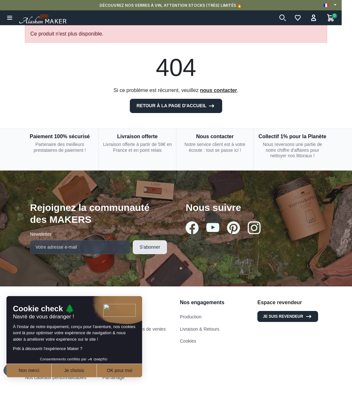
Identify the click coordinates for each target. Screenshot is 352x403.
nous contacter (218, 90)
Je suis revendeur (288, 316)
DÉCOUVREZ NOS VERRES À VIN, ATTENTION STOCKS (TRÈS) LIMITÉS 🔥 (176, 5)
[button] (10, 17)
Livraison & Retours (199, 329)
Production (191, 316)
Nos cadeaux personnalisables (56, 377)
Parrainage (113, 377)
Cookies (188, 341)
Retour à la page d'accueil (176, 106)
